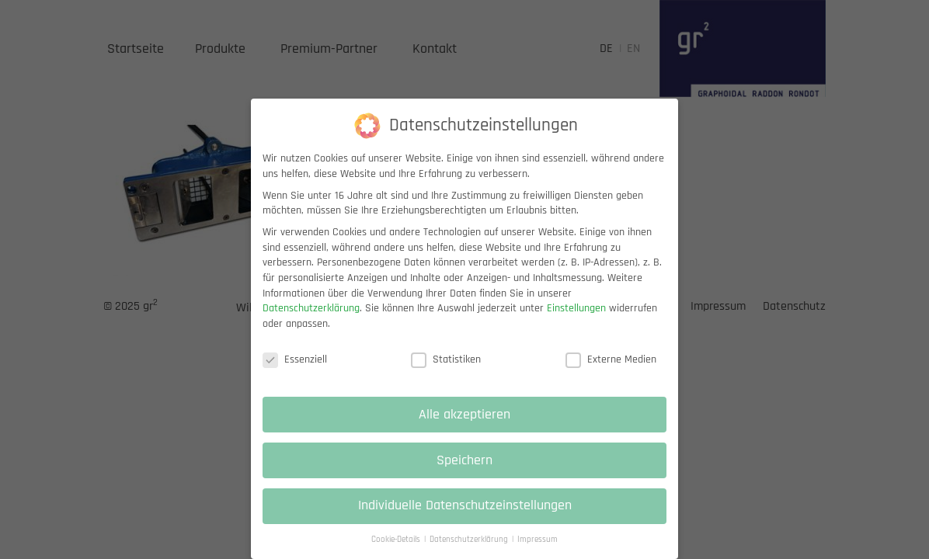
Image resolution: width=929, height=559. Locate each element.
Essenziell (295, 373)
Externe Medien (610, 373)
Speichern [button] (464, 473)
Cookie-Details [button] (397, 552)
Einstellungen (576, 321)
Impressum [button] (537, 552)
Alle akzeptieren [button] (464, 427)
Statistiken (446, 373)
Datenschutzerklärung (311, 321)
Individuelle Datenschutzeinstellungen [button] (465, 519)
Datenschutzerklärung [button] (470, 552)
